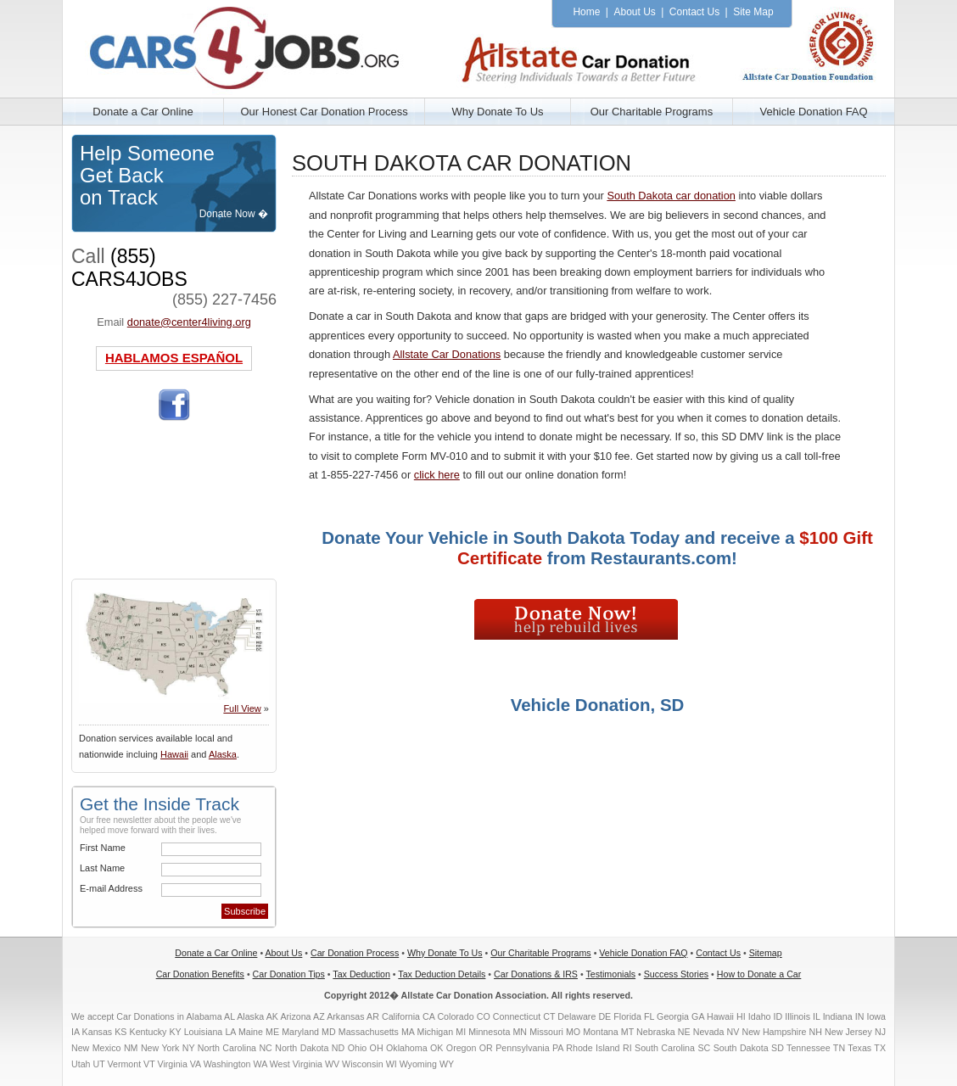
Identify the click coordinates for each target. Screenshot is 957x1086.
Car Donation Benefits (200, 974)
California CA (408, 1016)
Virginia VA (179, 1064)
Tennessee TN (815, 1048)
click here (437, 474)
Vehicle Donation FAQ (813, 111)
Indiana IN (844, 1016)
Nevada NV (716, 1032)
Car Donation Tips (289, 974)
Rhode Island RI (598, 1048)
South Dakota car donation (671, 195)
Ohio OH (365, 1048)
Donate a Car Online (142, 111)
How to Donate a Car (759, 974)
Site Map (753, 12)
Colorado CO (463, 1016)
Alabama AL (211, 1016)
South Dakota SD (749, 1048)
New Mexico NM (104, 1048)
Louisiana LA (210, 1032)
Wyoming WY (427, 1064)
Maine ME (258, 1032)
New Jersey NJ (855, 1032)
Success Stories (676, 974)
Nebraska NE (663, 1032)
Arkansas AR (353, 1016)
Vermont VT (130, 1064)
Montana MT (608, 1032)
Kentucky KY (156, 1032)
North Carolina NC (235, 1048)
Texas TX (867, 1048)
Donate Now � (233, 214)
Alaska (223, 754)
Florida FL (633, 1016)
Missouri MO (554, 1032)
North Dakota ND (309, 1048)
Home (586, 12)
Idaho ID (765, 1016)
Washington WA (235, 1064)
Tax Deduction (361, 974)
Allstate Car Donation (262, 44)
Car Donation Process (355, 953)
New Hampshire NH (781, 1032)
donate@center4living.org (189, 322)
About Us (634, 12)
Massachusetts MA (377, 1032)
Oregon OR (469, 1048)
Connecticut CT (524, 1016)
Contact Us (694, 12)
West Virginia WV (305, 1064)
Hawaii (174, 754)
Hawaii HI (726, 1016)
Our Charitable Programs (652, 111)
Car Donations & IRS (536, 974)
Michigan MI (442, 1032)
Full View (241, 708)
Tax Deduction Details (441, 974)
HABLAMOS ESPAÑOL (174, 357)
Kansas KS (104, 1032)
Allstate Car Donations (447, 354)
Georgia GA (680, 1016)
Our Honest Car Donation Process (323, 111)
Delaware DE (584, 1016)
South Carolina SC (672, 1048)
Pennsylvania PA (529, 1048)
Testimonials (610, 974)
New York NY (168, 1048)
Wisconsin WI (369, 1064)
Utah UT (87, 1064)
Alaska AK (257, 1016)
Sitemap (765, 953)
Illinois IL (802, 1016)
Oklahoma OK (414, 1048)
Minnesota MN (497, 1032)
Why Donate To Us (497, 111)
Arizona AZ (302, 1016)
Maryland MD (309, 1032)
